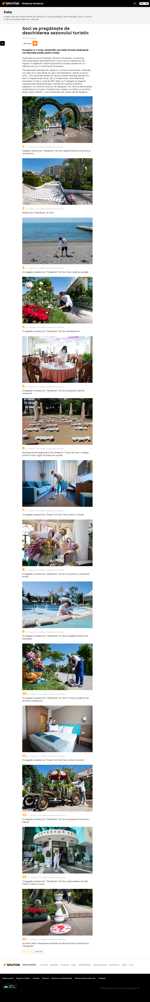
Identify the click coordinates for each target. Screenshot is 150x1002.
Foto (24, 951)
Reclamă (45, 978)
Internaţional (84, 965)
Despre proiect (8, 978)
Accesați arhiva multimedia (54, 147)
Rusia (30, 951)
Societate (54, 965)
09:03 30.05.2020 (29, 38)
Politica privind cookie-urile (85, 978)
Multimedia (38, 951)
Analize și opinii (100, 965)
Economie (65, 965)
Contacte (36, 978)
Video (124, 965)
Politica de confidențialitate (61, 978)
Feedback (101, 978)
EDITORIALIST (114, 965)
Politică (44, 965)
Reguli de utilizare (23, 978)
